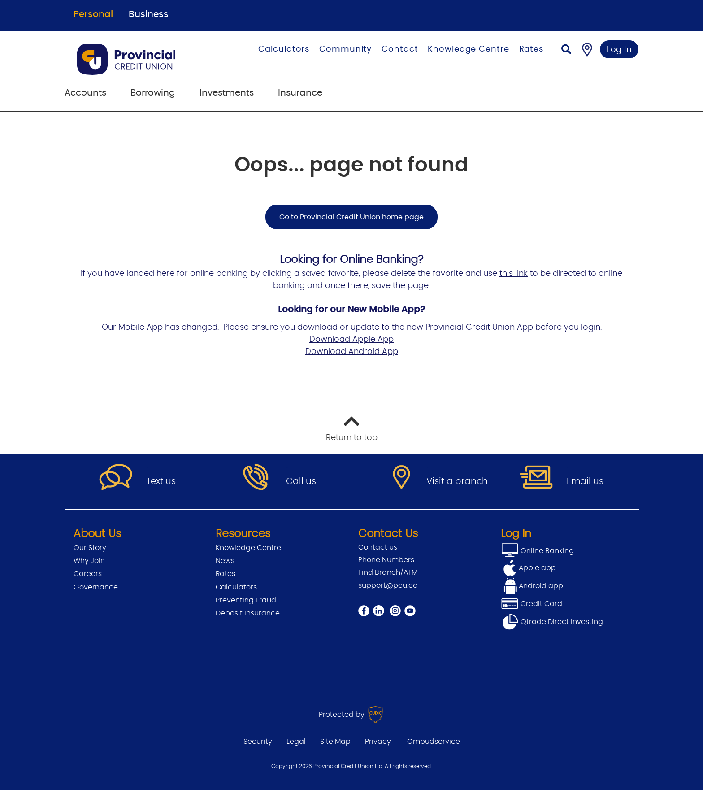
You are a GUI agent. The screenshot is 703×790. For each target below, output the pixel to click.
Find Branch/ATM (387, 572)
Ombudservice (433, 741)
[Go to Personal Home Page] (142, 59)
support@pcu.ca (388, 585)
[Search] (566, 50)
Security (257, 741)
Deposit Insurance (248, 613)
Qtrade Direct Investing (552, 621)
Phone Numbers (386, 559)
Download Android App (351, 352)
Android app (541, 585)
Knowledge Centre (468, 49)
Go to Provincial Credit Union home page (351, 217)
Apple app (537, 568)
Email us (585, 481)
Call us (301, 481)
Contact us (377, 547)
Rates (531, 49)
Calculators (283, 49)
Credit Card (531, 603)
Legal (296, 741)
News (225, 560)
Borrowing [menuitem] (152, 92)
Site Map (335, 741)
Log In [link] (619, 50)
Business (149, 14)
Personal (93, 14)
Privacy (378, 741)
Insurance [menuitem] (300, 92)
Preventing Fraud (246, 600)
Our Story (90, 547)
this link (513, 274)
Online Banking (546, 550)
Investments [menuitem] (227, 92)
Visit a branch (457, 481)
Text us (161, 481)
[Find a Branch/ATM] (587, 49)
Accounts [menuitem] (85, 92)
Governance (96, 587)
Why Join (89, 560)
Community (345, 49)
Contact (400, 49)
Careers (88, 573)
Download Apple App (351, 340)
